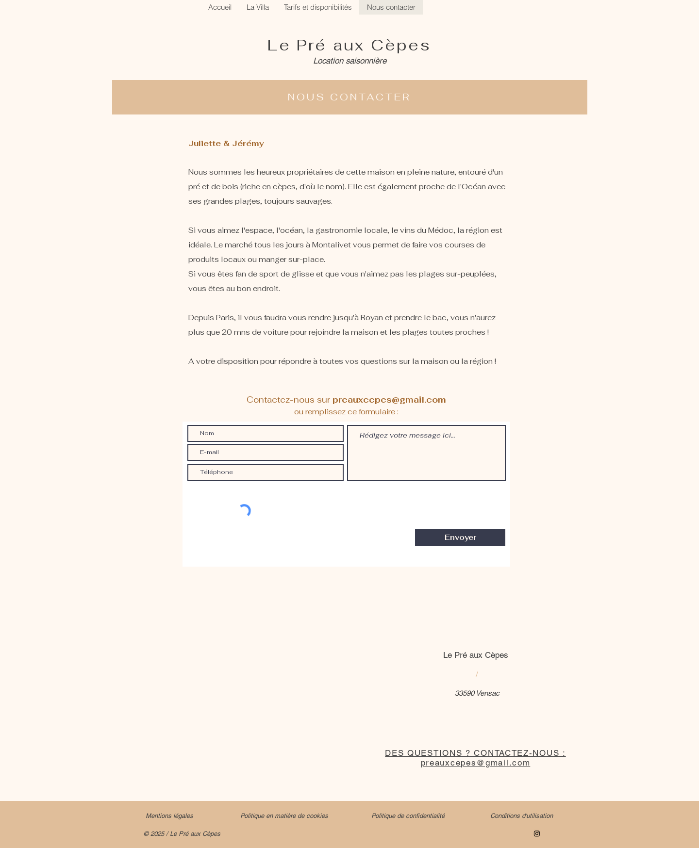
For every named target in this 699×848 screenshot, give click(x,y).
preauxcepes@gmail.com (389, 399)
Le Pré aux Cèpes (349, 45)
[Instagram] (537, 833)
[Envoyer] (460, 537)
